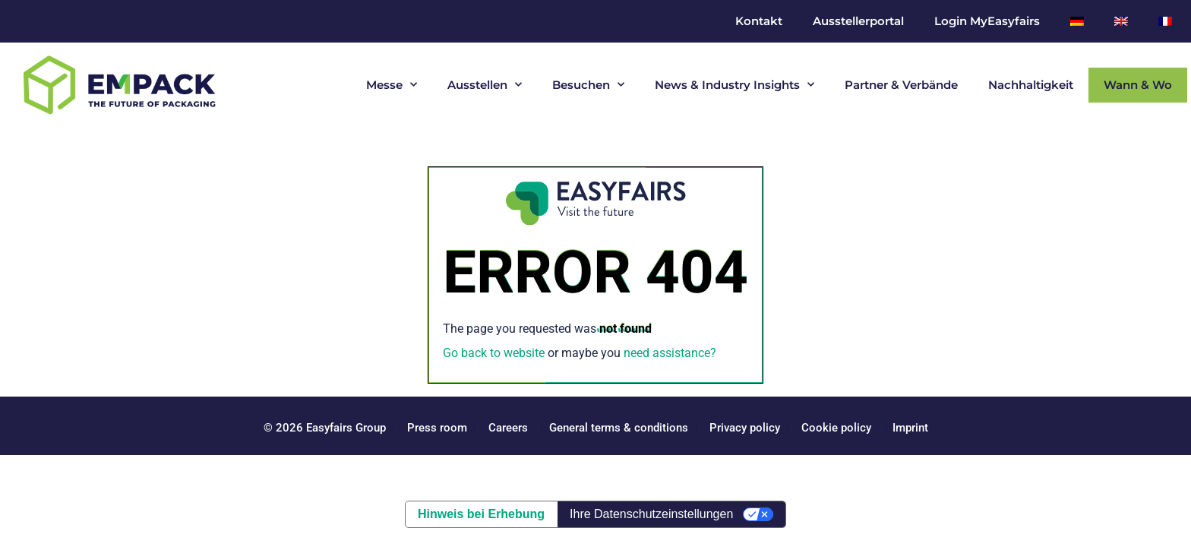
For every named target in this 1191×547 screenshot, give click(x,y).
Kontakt (758, 21)
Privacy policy (744, 428)
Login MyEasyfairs (987, 21)
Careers (508, 428)
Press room (435, 428)
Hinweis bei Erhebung (481, 513)
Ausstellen (484, 84)
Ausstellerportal (858, 21)
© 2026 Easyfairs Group (325, 428)
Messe (391, 84)
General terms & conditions (618, 428)
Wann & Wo (1138, 84)
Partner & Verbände (901, 84)
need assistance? (670, 353)
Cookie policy (836, 428)
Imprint (910, 428)
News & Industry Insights (734, 84)
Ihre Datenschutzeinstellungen (651, 513)
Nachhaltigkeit (1030, 84)
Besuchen (588, 84)
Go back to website (494, 353)
